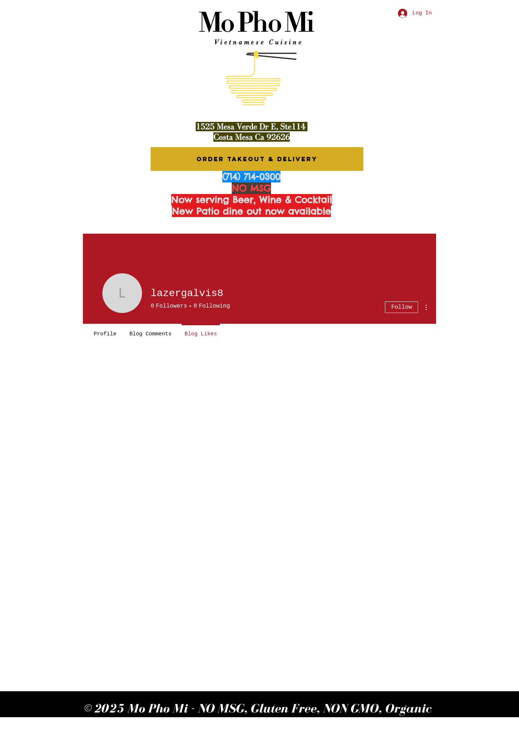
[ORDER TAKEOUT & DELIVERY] (257, 159)
